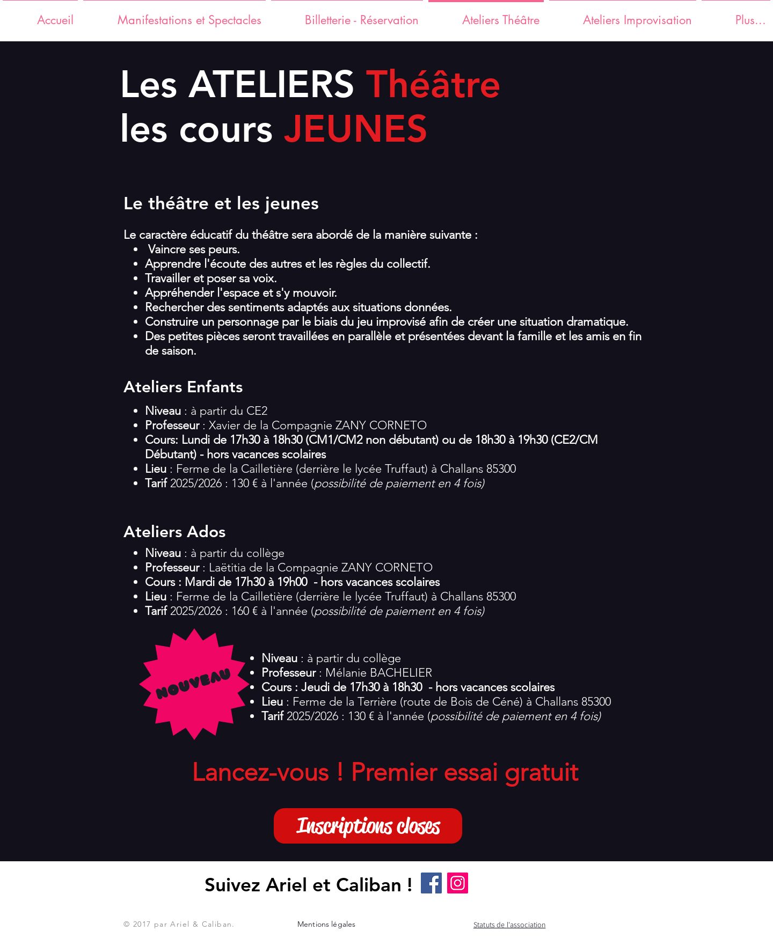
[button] (368, 826)
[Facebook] (431, 883)
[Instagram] (457, 883)
